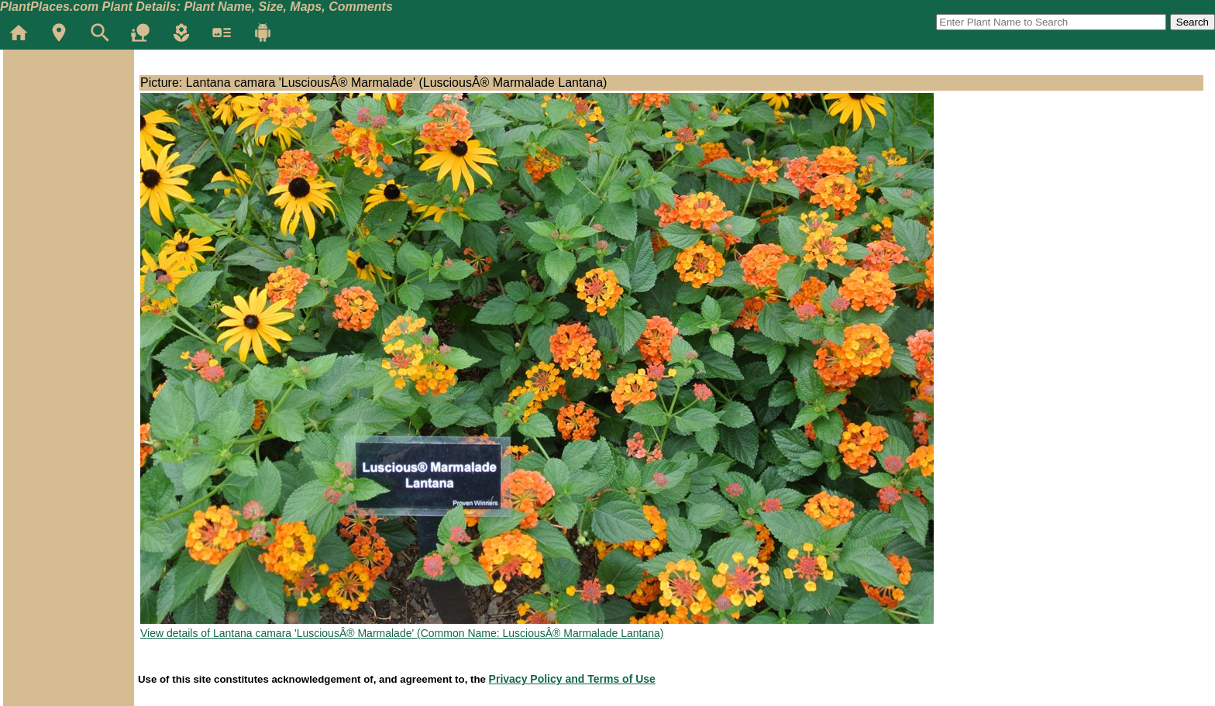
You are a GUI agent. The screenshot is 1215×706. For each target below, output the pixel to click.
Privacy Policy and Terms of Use (572, 679)
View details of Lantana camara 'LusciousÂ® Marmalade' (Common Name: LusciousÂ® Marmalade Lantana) (402, 633)
